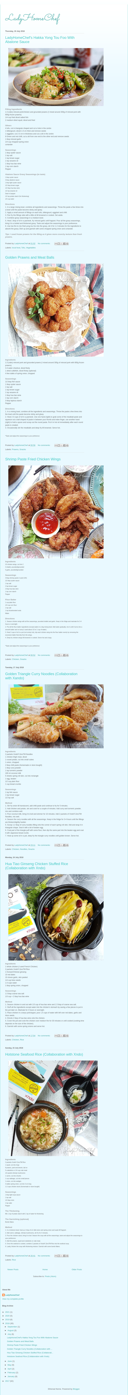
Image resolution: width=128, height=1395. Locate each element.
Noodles (23, 849)
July (10, 1334)
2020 (7, 1316)
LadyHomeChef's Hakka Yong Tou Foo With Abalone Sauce (32, 1337)
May (10, 1365)
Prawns (15, 449)
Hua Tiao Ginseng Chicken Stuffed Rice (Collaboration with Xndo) (36, 866)
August (11, 1330)
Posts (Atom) (50, 1276)
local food (16, 248)
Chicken (15, 659)
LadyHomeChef (32, 18)
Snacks (22, 449)
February (12, 1372)
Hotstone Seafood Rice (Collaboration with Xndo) (44, 1054)
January (11, 1376)
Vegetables (31, 248)
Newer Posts (12, 1269)
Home (45, 1269)
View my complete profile (13, 1299)
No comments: (44, 243)
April (10, 1369)
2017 (7, 1381)
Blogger (76, 1389)
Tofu (23, 248)
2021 (7, 1312)
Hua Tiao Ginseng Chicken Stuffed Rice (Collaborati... (30, 1353)
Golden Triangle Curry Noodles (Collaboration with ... (29, 1349)
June (10, 1361)
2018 (7, 1323)
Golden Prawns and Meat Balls (29, 257)
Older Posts (77, 1269)
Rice (22, 1040)
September (13, 1327)
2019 (7, 1319)
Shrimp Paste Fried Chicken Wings (33, 459)
